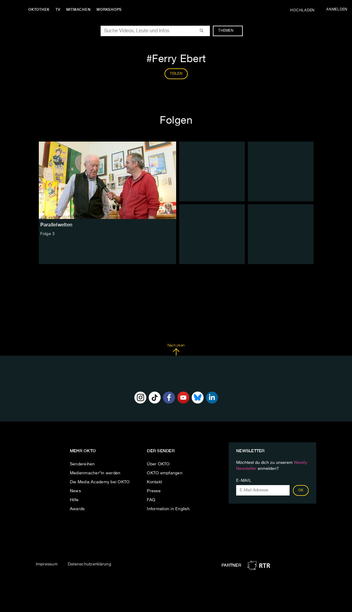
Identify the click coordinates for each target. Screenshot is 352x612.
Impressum (47, 564)
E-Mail (243, 480)
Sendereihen (82, 464)
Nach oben (176, 350)
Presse (154, 491)
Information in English (168, 509)
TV (58, 9)
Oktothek (39, 9)
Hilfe (74, 500)
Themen (228, 31)
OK (301, 490)
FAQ (151, 500)
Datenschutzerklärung (89, 564)
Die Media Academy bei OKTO (100, 482)
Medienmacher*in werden (95, 473)
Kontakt (154, 482)
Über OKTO (158, 464)
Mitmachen (78, 9)
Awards (77, 509)
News (75, 491)
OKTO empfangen (164, 473)
